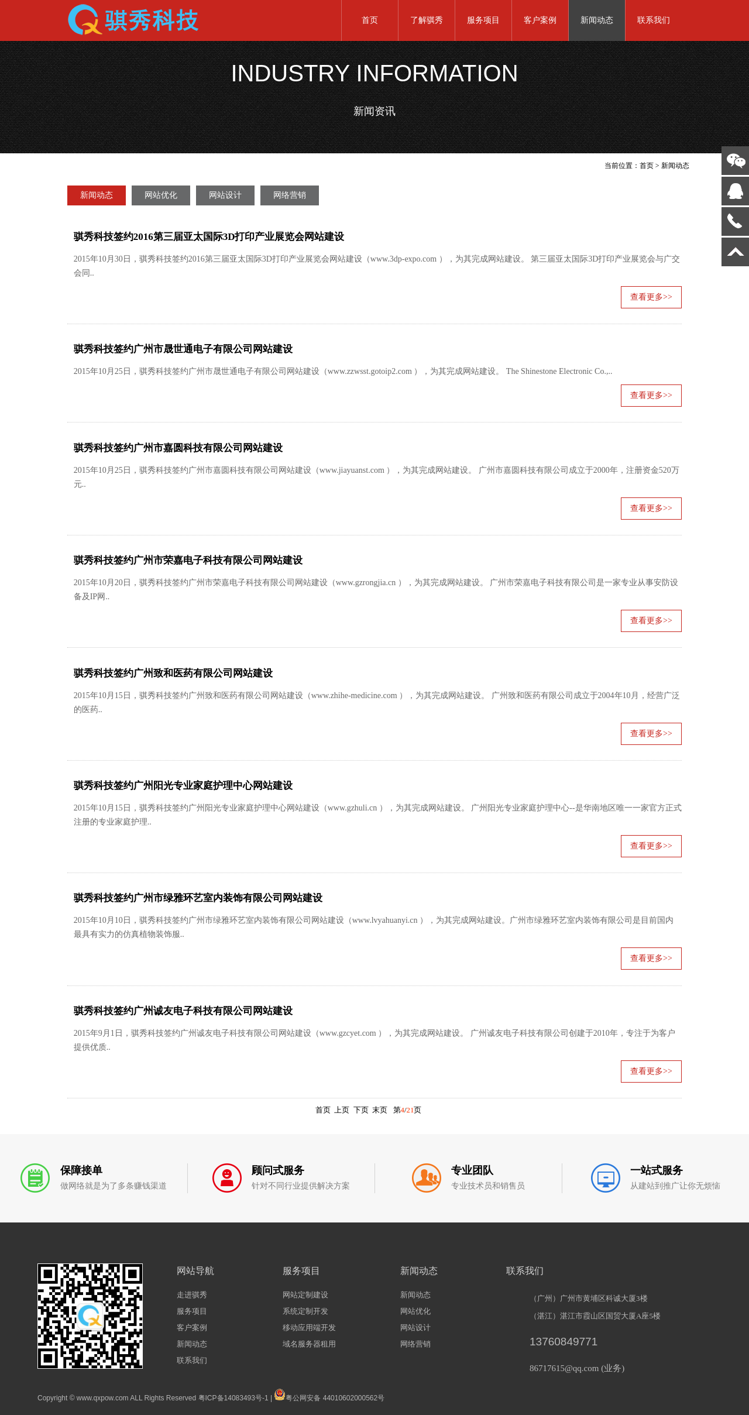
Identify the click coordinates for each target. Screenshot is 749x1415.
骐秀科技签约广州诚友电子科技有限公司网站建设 (183, 1010)
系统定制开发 (305, 1311)
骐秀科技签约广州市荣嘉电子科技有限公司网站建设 (188, 560)
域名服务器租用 (309, 1344)
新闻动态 (596, 20)
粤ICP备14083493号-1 (233, 1398)
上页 (341, 1110)
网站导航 (195, 1271)
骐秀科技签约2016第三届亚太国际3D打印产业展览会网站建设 (209, 236)
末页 (379, 1110)
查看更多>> (651, 297)
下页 (361, 1110)
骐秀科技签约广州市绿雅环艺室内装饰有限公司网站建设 (198, 898)
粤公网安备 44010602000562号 (329, 1394)
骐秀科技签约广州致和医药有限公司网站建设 (173, 673)
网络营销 (289, 195)
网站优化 (161, 195)
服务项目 (483, 20)
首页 (370, 20)
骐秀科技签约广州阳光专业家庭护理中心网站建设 (183, 785)
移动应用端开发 (309, 1327)
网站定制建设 (305, 1294)
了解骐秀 (426, 20)
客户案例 (540, 20)
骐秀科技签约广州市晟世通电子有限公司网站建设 (183, 349)
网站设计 (225, 195)
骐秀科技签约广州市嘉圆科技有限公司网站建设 (178, 448)
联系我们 (653, 20)
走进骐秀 (192, 1294)
